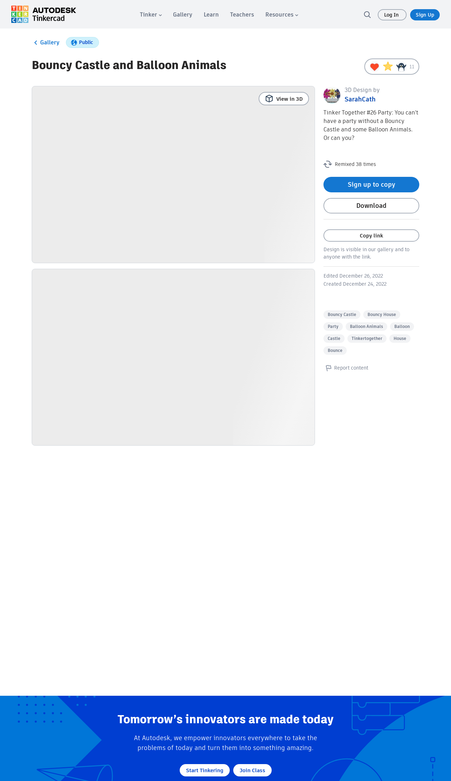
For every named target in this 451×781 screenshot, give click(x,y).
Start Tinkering (204, 770)
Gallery (46, 42)
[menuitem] (151, 14)
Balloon (402, 326)
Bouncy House (381, 314)
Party (333, 326)
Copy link (371, 235)
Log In (392, 14)
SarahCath (360, 99)
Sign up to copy (371, 184)
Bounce (335, 350)
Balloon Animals (366, 326)
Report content (345, 367)
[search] (367, 14)
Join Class (252, 770)
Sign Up (425, 14)
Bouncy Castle (342, 314)
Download (371, 205)
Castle (334, 338)
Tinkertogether (367, 338)
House (400, 338)
